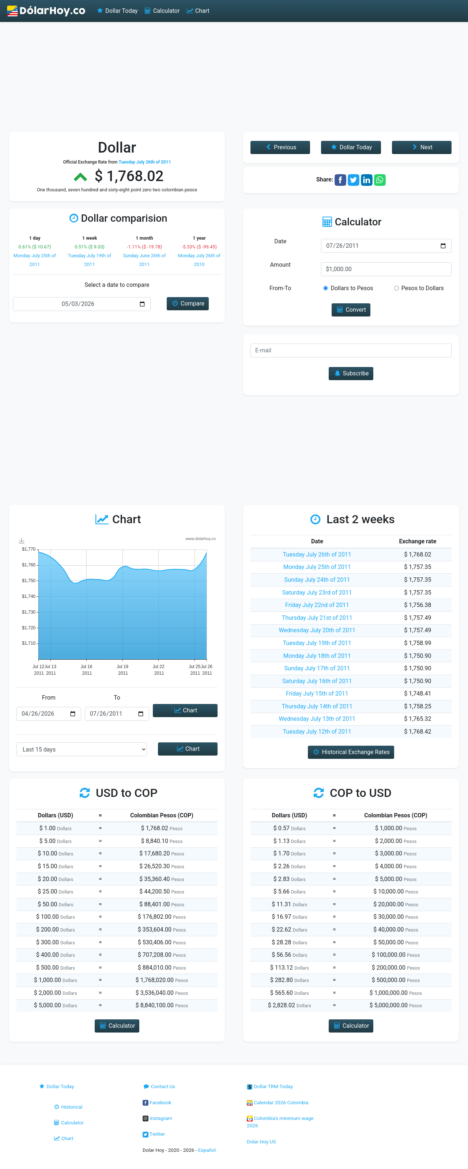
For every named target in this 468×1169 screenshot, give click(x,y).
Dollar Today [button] (351, 147)
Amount (280, 264)
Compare (187, 303)
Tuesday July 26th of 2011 (317, 554)
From (49, 697)
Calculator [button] (117, 1025)
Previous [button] (280, 147)
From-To (280, 288)
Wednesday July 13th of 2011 (317, 718)
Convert (351, 309)
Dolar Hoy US (261, 1141)
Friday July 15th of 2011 (317, 693)
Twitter (154, 1134)
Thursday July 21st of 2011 (317, 617)
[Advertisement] (234, 77)
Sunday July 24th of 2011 (317, 579)
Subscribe (351, 373)
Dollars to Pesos (352, 288)
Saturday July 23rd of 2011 (317, 592)
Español (207, 1150)
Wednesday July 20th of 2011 (317, 630)
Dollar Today (117, 10)
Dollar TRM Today (270, 1086)
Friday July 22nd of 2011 (317, 605)
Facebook (157, 1102)
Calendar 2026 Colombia (278, 1102)
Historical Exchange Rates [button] (351, 752)
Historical (67, 1107)
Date (280, 241)
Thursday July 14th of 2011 (317, 706)
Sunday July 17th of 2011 (317, 668)
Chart (197, 10)
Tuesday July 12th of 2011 (317, 731)
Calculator (162, 10)
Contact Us (159, 1086)
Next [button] (422, 147)
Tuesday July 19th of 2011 (317, 643)
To (117, 697)
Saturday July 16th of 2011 (317, 681)
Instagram (157, 1118)
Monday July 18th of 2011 (317, 655)
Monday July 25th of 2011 (317, 566)
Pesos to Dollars (422, 288)
